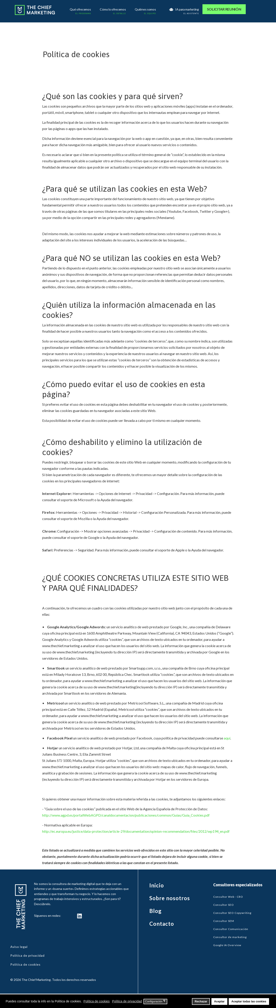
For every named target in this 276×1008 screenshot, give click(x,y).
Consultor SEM (223, 921)
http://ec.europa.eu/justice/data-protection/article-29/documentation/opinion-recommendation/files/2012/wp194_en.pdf (136, 831)
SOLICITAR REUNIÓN (224, 9)
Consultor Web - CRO (228, 896)
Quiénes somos (146, 9)
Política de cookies (25, 964)
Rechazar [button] (201, 1001)
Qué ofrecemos (81, 9)
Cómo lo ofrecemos (113, 9)
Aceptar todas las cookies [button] (248, 1001)
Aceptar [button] (219, 1001)
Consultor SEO (223, 904)
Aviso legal (19, 947)
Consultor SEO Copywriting (232, 913)
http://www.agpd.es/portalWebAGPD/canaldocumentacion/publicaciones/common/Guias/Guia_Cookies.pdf (126, 815)
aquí (227, 738)
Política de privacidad (27, 955)
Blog (155, 911)
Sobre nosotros (169, 898)
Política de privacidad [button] (127, 1001)
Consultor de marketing (230, 937)
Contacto (161, 923)
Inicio (156, 885)
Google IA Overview (227, 945)
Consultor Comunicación (230, 929)
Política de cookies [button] (96, 1001)
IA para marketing (184, 9)
